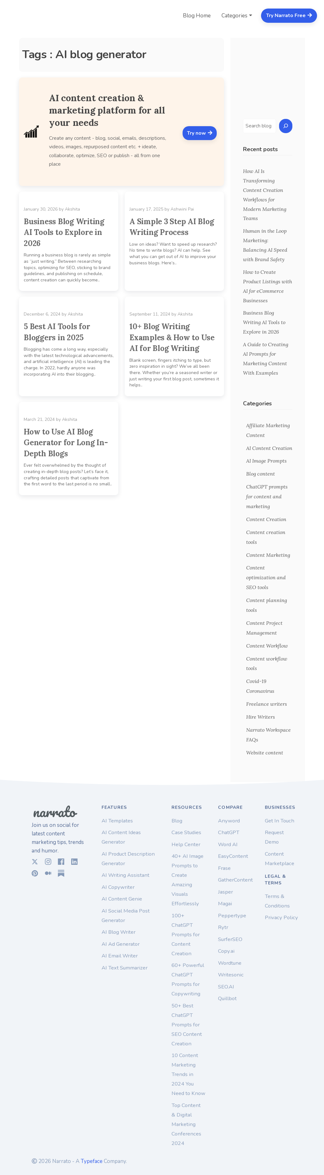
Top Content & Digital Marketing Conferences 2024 (186, 1124)
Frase (224, 868)
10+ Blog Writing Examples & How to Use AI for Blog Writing (172, 337)
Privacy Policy (281, 917)
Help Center (185, 844)
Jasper (225, 891)
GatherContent (235, 879)
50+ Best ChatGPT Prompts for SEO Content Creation (186, 1024)
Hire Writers (260, 717)
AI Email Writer (120, 955)
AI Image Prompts (266, 461)
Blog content (260, 474)
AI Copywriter (118, 887)
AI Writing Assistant (125, 875)
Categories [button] (234, 15)
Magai (225, 903)
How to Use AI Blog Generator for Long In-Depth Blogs (66, 442)
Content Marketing (268, 555)
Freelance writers (266, 704)
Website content (264, 752)
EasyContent (233, 856)
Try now (200, 133)
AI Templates (117, 820)
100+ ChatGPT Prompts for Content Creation (185, 934)
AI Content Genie (122, 898)
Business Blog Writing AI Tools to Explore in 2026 (64, 232)
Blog (176, 820)
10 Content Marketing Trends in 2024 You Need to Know (188, 1074)
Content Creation (266, 519)
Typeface (92, 1161)
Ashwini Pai (182, 209)
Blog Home (197, 15)
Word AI (228, 844)
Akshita (72, 209)
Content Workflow (267, 646)
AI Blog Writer (118, 932)
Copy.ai (226, 951)
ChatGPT (228, 832)
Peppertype (232, 915)
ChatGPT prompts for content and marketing (267, 496)
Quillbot (227, 998)
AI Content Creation (269, 448)
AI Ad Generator (121, 944)
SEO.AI (226, 986)
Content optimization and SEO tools (266, 577)
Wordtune (229, 963)
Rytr (223, 927)
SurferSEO (230, 939)
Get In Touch (279, 820)
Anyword (229, 820)
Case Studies (186, 832)
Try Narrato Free (289, 15)
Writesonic (231, 974)
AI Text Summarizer (124, 967)
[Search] (285, 126)
